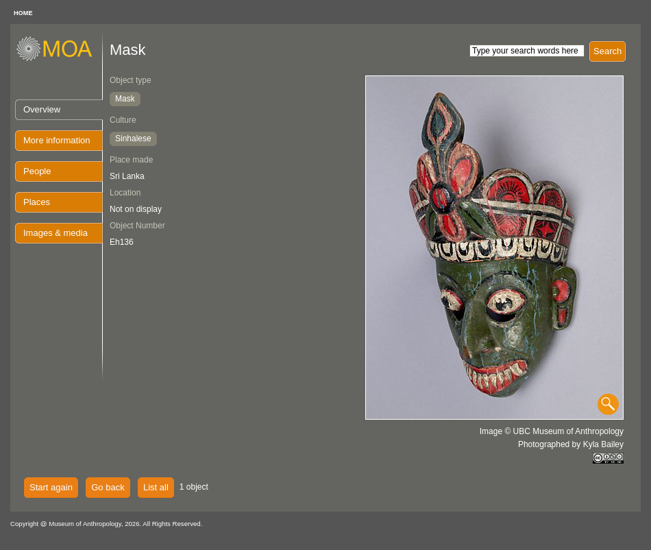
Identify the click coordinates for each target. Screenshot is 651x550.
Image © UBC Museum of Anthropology (552, 431)
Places (36, 202)
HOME (23, 13)
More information (56, 140)
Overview (41, 109)
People (37, 171)
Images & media (55, 233)
